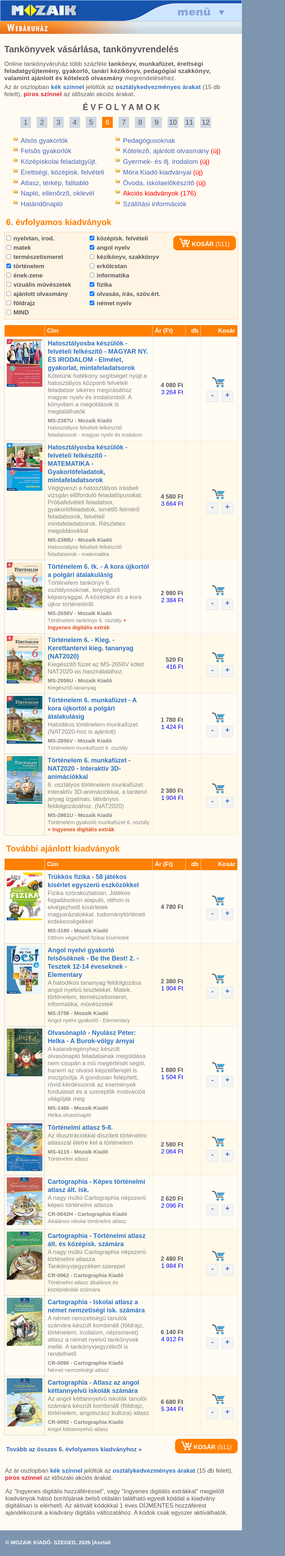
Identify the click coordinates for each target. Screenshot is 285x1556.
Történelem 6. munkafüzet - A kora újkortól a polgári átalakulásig (92, 708)
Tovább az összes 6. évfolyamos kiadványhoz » (74, 1449)
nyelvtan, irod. (30, 238)
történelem (25, 266)
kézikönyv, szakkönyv (124, 257)
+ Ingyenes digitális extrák (81, 829)
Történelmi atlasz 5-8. (80, 1127)
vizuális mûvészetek (38, 284)
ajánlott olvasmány (37, 294)
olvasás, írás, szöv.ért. (125, 294)
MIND (17, 312)
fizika (101, 284)
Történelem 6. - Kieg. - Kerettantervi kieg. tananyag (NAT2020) (90, 648)
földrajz (20, 303)
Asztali (102, 1542)
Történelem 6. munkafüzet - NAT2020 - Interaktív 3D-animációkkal (89, 768)
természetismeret (34, 257)
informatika (109, 275)
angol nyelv (110, 247)
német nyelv (111, 303)
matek (18, 247)
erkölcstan (108, 266)
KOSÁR (196, 244)
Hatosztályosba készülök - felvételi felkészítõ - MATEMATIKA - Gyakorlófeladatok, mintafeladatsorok (87, 464)
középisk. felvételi (119, 238)
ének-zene (24, 275)
